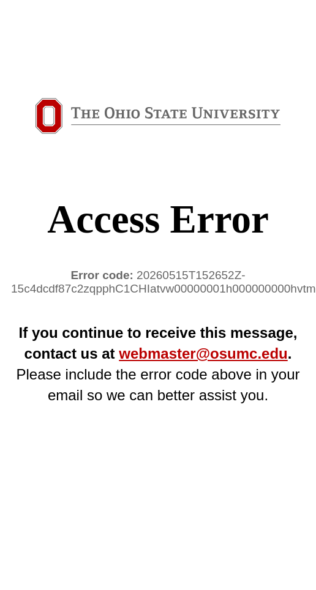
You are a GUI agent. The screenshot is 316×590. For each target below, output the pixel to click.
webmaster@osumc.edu (203, 353)
